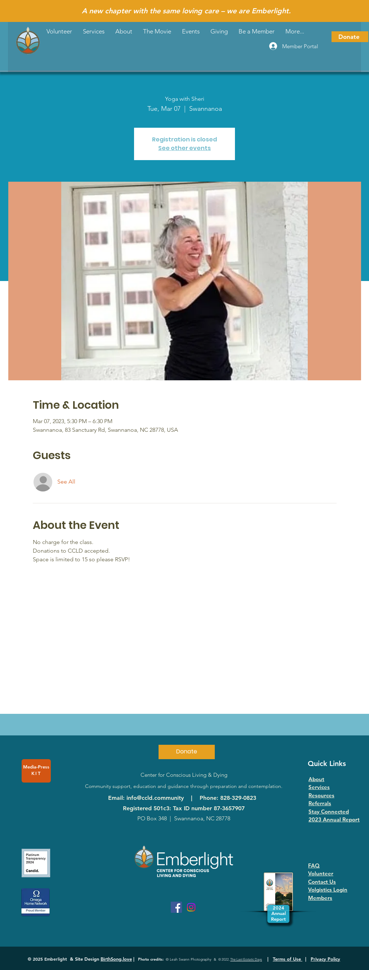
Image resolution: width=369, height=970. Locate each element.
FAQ (314, 865)
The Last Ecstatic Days (246, 959)
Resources (321, 795)
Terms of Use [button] (287, 959)
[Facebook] (176, 907)
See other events (184, 148)
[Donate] (350, 36)
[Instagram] (191, 907)
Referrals (319, 803)
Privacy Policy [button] (325, 959)
